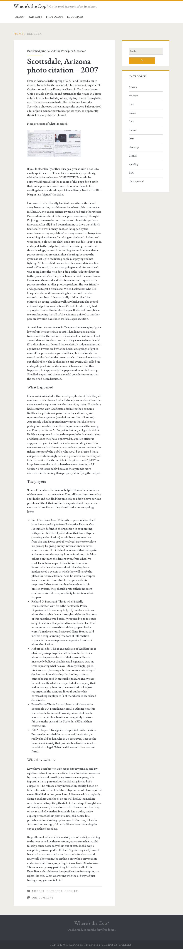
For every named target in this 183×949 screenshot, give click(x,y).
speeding (133, 164)
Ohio (131, 138)
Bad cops (35, 17)
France (132, 113)
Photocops (55, 17)
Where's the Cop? (31, 6)
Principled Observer (73, 51)
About (20, 17)
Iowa (131, 121)
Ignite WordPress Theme (73, 945)
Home (19, 34)
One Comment (43, 897)
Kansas (132, 130)
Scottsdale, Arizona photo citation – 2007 (62, 66)
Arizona (38, 891)
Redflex (71, 891)
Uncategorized (136, 181)
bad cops (133, 95)
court (131, 104)
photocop (55, 891)
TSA (131, 173)
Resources (75, 17)
